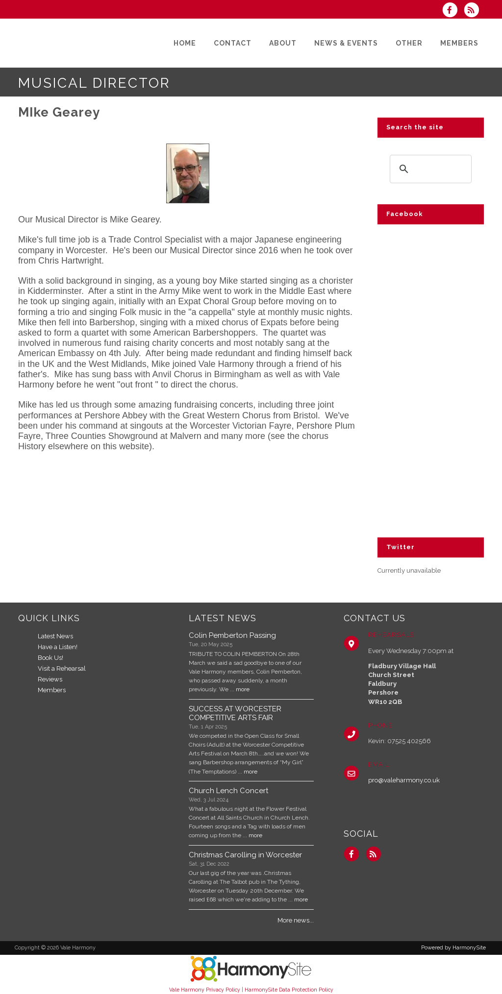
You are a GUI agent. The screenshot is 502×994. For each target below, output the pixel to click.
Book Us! (50, 657)
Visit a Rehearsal (62, 668)
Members (52, 690)
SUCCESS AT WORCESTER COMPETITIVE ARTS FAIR (235, 713)
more (243, 689)
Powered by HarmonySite (453, 948)
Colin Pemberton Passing (232, 635)
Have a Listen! (57, 647)
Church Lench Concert (228, 790)
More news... (295, 920)
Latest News (55, 636)
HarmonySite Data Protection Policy (289, 990)
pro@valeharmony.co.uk (404, 780)
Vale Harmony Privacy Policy (204, 990)
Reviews (50, 679)
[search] (429, 169)
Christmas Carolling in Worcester (245, 854)
